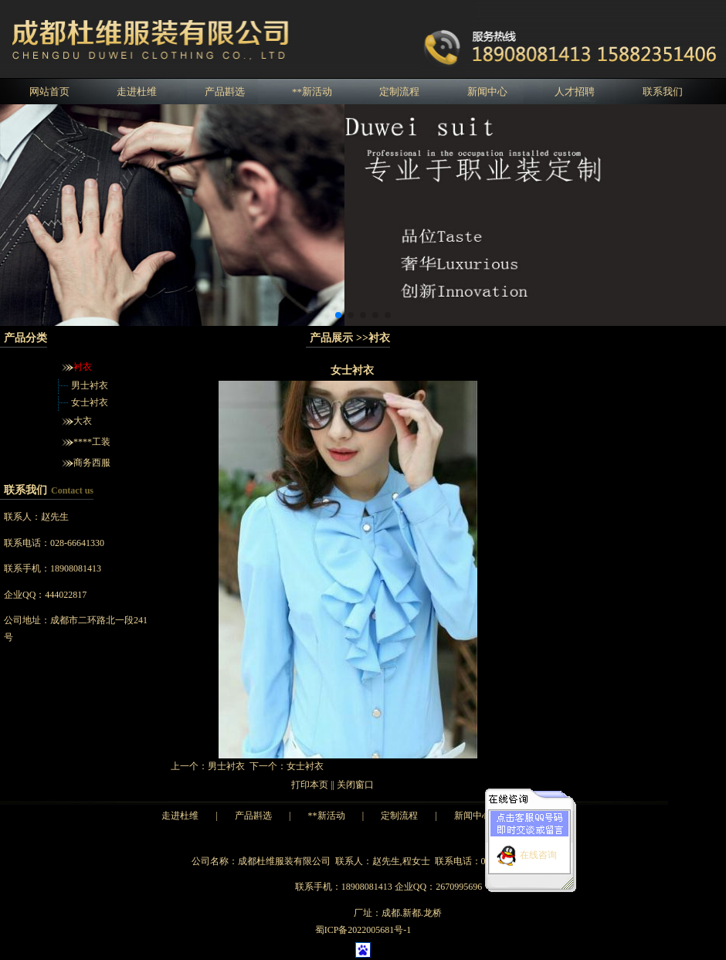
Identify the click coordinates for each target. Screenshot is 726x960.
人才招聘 (575, 91)
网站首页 (49, 91)
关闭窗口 (355, 784)
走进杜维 (137, 91)
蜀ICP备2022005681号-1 (363, 929)
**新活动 (312, 91)
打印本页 (309, 784)
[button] (338, 315)
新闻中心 (487, 91)
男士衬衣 (89, 385)
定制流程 (399, 91)
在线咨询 (538, 851)
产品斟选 (225, 91)
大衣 (82, 421)
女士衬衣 (89, 402)
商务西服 (91, 462)
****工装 (91, 441)
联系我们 (663, 91)
